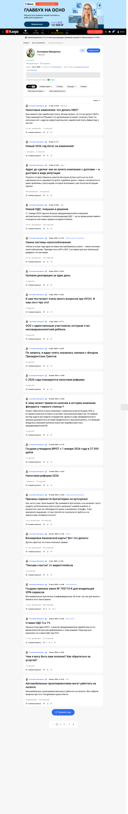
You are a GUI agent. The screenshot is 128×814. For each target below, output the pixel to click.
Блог (31, 87)
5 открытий (30, 308)
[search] (106, 32)
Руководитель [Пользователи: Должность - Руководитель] (56, 67)
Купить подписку (95, 32)
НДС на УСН (70, 619)
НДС (62, 205)
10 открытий (41, 481)
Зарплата (63, 106)
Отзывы (60, 86)
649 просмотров (32, 191)
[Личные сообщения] (109, 32)
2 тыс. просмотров (33, 520)
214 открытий (48, 638)
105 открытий (44, 700)
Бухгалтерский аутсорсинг (75, 495)
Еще (42, 32)
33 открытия (44, 191)
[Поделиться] (51, 132)
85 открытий (46, 520)
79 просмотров (31, 700)
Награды (71, 87)
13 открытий (30, 571)
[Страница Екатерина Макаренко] (35, 105)
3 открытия (40, 152)
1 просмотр (30, 152)
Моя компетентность (57, 91)
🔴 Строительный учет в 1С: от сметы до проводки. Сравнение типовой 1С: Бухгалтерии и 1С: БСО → (63, 37)
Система (36, 32)
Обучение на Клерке (36, 91)
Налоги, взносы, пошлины (74, 238)
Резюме (83, 86)
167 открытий (48, 258)
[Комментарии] (33, 132)
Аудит (62, 165)
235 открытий (48, 548)
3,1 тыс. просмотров (33, 548)
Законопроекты (71, 584)
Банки (68, 534)
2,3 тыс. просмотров (33, 128)
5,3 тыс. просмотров (33, 225)
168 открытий (48, 225)
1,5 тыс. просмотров (33, 605)
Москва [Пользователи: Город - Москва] (34, 70)
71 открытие (47, 128)
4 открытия (30, 335)
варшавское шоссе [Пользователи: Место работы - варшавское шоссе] (82, 67)
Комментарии (46, 87)
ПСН (67, 679)
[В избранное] (48, 132)
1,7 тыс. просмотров (33, 638)
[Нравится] (44, 132)
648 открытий (48, 605)
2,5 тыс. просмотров (33, 258)
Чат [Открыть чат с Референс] (82, 50)
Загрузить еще (63, 712)
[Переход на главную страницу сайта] (12, 32)
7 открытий (30, 458)
